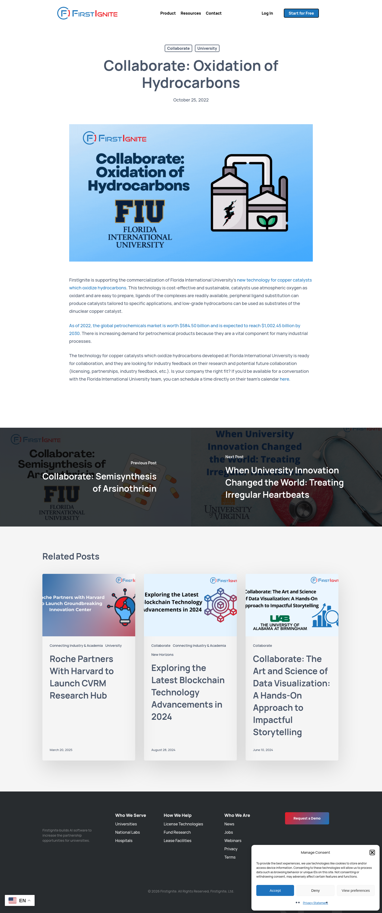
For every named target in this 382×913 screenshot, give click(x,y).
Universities (126, 824)
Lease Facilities (177, 840)
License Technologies (183, 824)
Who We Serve (130, 815)
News (229, 824)
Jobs (228, 832)
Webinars (232, 840)
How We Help (177, 815)
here (284, 379)
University (207, 48)
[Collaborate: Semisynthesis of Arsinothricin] (95, 477)
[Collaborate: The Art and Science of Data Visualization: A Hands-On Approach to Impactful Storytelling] (292, 667)
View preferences (356, 890)
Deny (315, 890)
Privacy (231, 849)
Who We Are (237, 815)
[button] (372, 852)
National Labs (127, 832)
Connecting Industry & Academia (76, 645)
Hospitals (124, 840)
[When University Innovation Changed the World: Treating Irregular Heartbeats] (286, 477)
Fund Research (177, 832)
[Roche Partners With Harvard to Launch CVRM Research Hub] (88, 667)
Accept (275, 890)
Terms (230, 857)
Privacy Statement (315, 903)
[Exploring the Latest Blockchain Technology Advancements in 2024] (190, 667)
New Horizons (162, 654)
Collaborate (178, 48)
